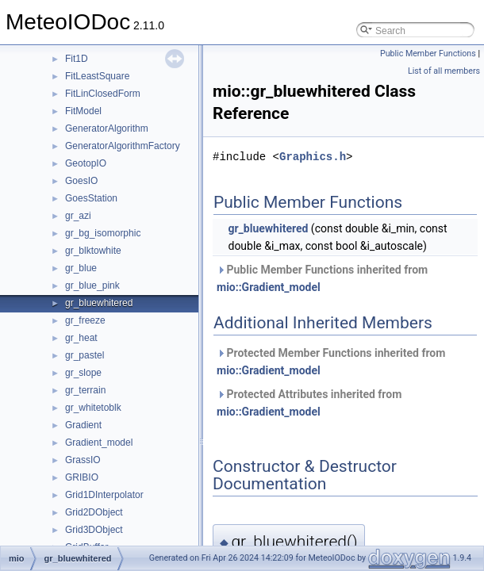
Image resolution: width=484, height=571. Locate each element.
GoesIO (81, 180)
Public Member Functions (428, 53)
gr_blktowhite (93, 250)
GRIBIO (81, 477)
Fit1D (76, 58)
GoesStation (91, 198)
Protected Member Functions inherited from (331, 362)
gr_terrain (85, 390)
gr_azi (78, 215)
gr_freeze (85, 320)
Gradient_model (99, 442)
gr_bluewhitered (99, 302)
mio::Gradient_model (269, 287)
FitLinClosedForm (102, 93)
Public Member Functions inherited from (322, 278)
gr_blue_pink (92, 285)
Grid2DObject (94, 512)
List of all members (444, 71)
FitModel (83, 111)
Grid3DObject (94, 529)
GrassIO (83, 460)
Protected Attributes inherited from (309, 403)
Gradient (83, 425)
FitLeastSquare (97, 76)
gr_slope (83, 372)
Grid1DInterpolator (104, 494)
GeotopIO (85, 163)
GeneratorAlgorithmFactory (122, 145)
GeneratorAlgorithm (106, 128)
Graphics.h (312, 156)
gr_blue (81, 268)
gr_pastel (84, 355)
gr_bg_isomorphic (102, 233)
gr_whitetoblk (93, 407)
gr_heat (81, 337)
